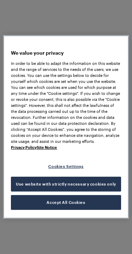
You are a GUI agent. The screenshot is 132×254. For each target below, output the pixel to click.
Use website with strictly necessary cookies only (66, 184)
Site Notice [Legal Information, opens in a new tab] (47, 147)
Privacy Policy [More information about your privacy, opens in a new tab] (24, 147)
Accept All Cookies (65, 202)
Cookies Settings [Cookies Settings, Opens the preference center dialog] (65, 166)
